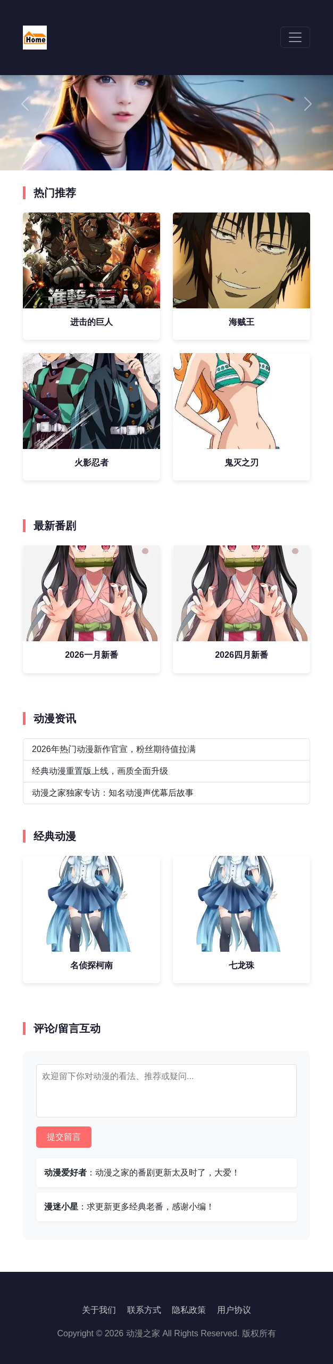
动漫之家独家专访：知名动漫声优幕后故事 (113, 792)
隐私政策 (189, 1309)
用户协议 (234, 1309)
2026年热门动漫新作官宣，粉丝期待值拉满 (114, 749)
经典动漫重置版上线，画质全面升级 (100, 770)
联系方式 (144, 1309)
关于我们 (99, 1309)
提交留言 (64, 1136)
